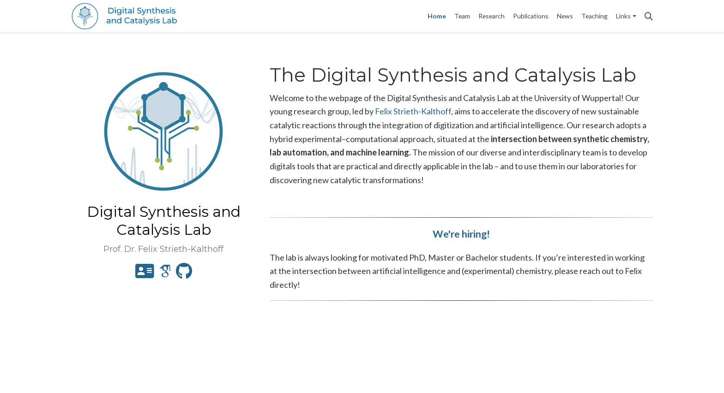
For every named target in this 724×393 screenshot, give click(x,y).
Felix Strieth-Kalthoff (413, 111)
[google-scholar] (165, 274)
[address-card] (144, 274)
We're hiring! (461, 234)
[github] (184, 274)
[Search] (649, 16)
